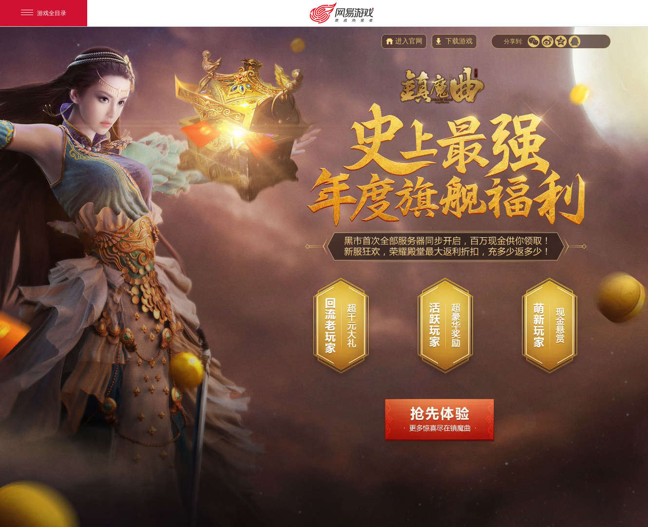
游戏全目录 (43, 13)
